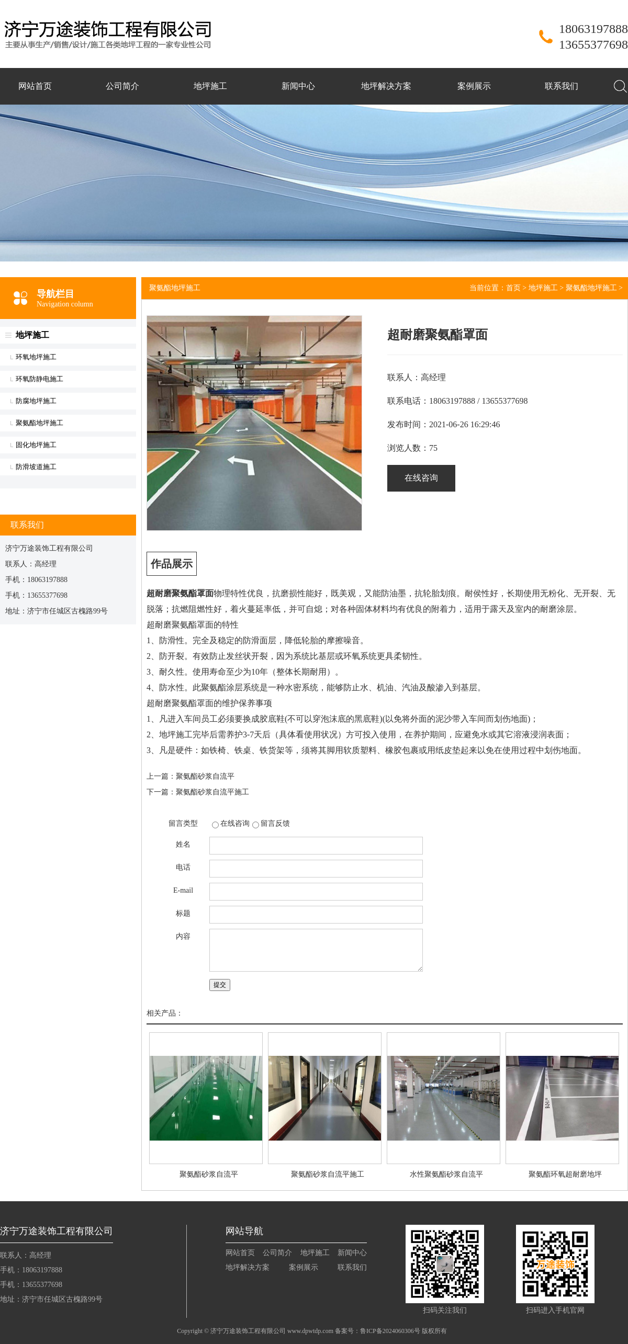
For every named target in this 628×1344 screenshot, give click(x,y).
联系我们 (561, 86)
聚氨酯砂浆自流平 (205, 776)
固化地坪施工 (36, 445)
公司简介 (122, 86)
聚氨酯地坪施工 (39, 423)
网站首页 (35, 86)
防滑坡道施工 (36, 467)
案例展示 (474, 86)
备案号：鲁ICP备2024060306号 (377, 1331)
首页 (513, 288)
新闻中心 (298, 86)
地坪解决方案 (386, 86)
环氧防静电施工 (39, 379)
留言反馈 (275, 823)
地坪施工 (210, 86)
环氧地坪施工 (36, 357)
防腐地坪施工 (36, 401)
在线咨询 (421, 477)
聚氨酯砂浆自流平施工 (212, 792)
